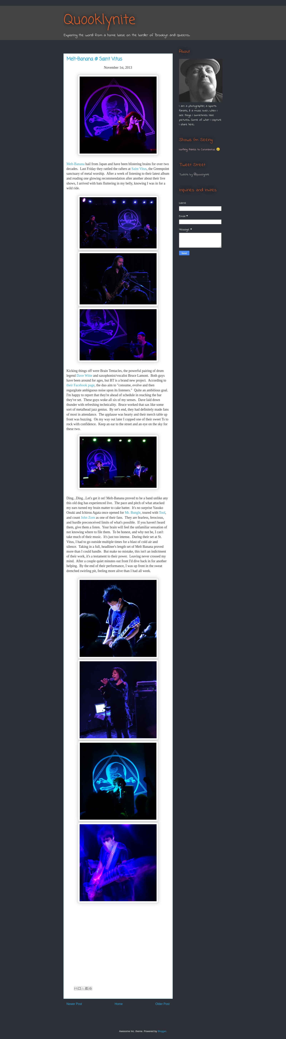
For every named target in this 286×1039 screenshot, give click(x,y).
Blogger (162, 1031)
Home (119, 1004)
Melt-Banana (76, 164)
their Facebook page (81, 385)
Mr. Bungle (133, 512)
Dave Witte (84, 376)
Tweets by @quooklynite (194, 174)
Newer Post (74, 1004)
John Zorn (88, 518)
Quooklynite (99, 20)
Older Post (162, 1004)
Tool (162, 512)
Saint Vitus (139, 169)
